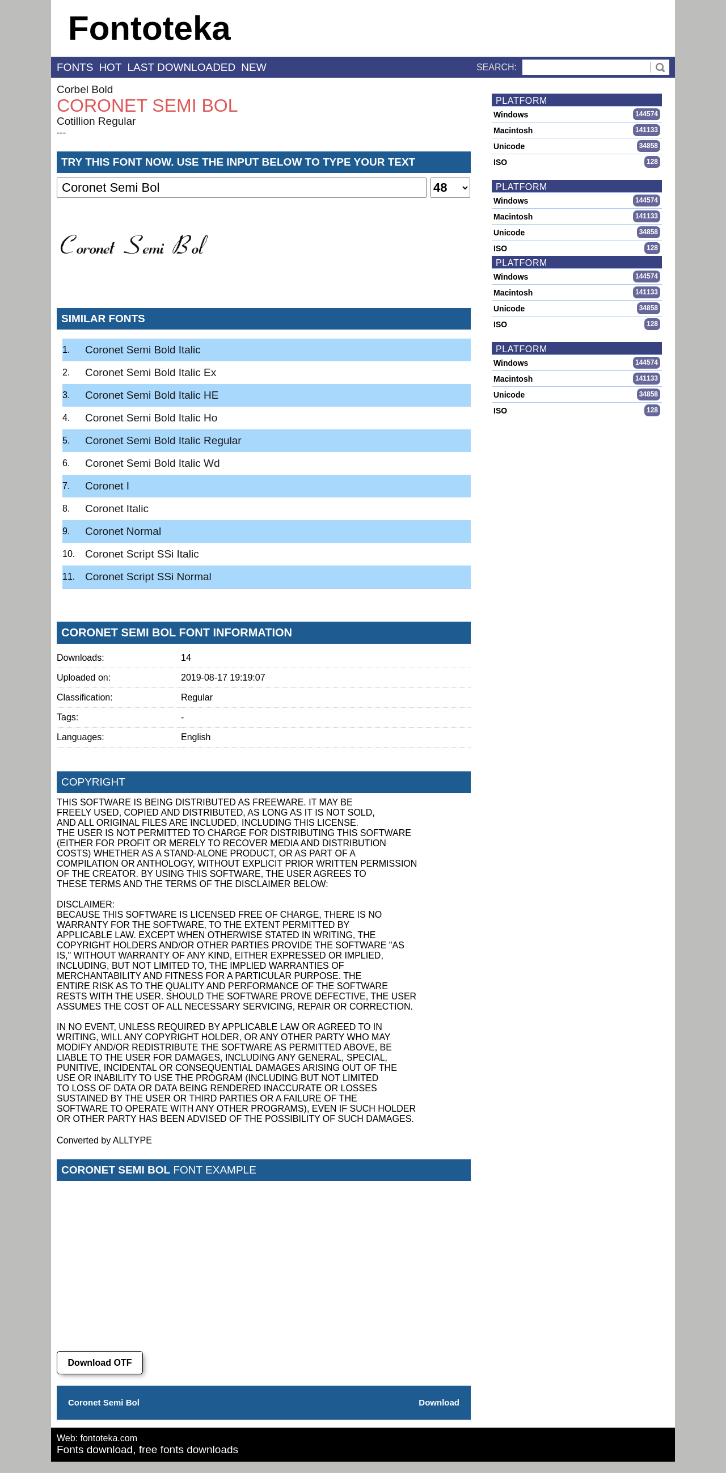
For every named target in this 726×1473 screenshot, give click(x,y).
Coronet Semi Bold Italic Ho (151, 418)
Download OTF (100, 1363)
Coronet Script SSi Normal (148, 577)
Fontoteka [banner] (149, 28)
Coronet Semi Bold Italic (143, 350)
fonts (75, 67)
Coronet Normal (123, 531)
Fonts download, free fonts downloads (147, 1449)
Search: (496, 67)
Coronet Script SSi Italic (142, 554)
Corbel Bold (85, 89)
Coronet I (107, 486)
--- (61, 132)
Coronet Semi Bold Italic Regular (163, 440)
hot (110, 67)
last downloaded (182, 67)
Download (439, 1402)
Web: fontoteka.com (97, 1438)
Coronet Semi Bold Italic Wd (152, 463)
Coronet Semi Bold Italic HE (152, 395)
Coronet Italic (117, 508)
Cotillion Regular (96, 121)
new (253, 67)
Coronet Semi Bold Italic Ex (150, 372)
